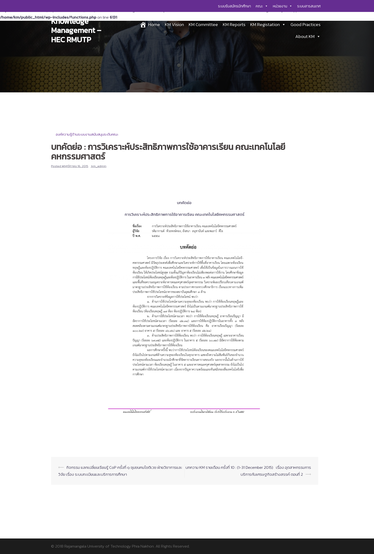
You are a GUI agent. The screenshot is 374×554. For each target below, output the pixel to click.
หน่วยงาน (282, 6)
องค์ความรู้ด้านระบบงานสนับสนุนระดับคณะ (87, 134)
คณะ (262, 6)
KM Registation (268, 24)
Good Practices (306, 24)
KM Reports (234, 24)
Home (154, 24)
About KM (308, 36)
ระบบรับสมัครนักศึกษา (234, 6)
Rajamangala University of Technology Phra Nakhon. (109, 546)
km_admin (98, 166)
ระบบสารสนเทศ (309, 6)
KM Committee (203, 24)
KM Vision (174, 24)
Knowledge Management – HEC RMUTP (76, 30)
